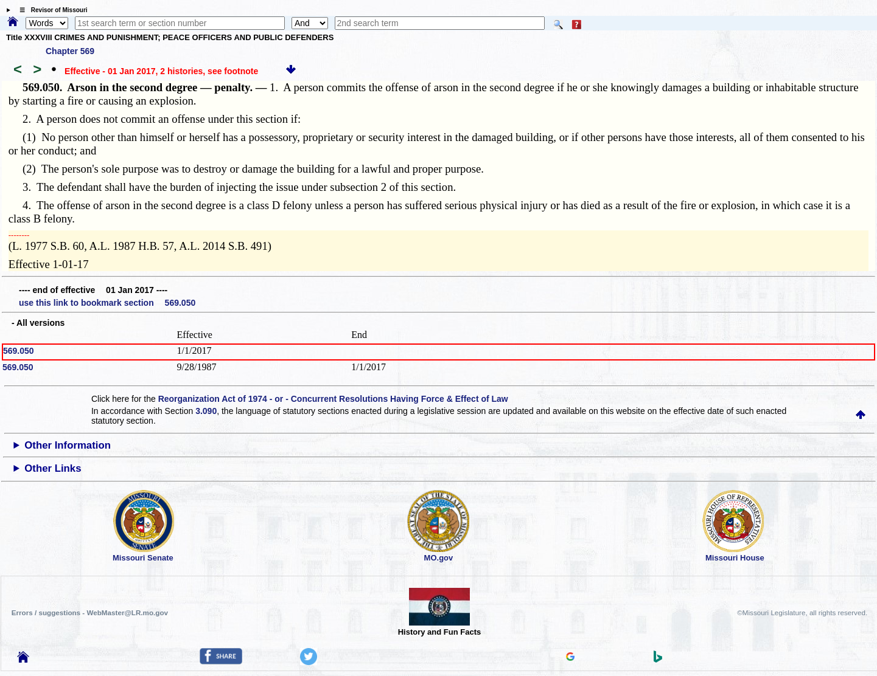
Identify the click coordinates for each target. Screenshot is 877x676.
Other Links (52, 468)
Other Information (67, 445)
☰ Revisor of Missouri (50, 10)
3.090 (206, 411)
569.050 (18, 351)
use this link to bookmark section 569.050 (107, 303)
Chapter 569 (70, 51)
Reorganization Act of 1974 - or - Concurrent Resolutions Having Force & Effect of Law (333, 399)
